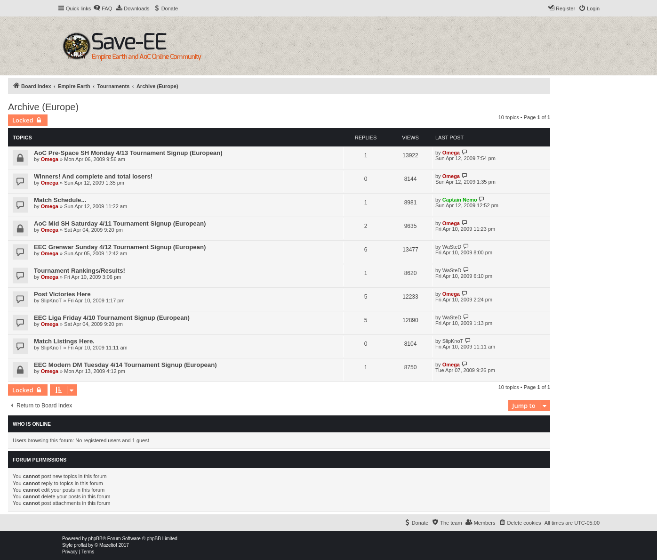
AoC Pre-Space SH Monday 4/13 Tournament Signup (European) (128, 152)
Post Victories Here (62, 294)
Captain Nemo (459, 200)
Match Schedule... (60, 199)
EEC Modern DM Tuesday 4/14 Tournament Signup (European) (125, 364)
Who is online (32, 424)
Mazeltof (108, 545)
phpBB (95, 538)
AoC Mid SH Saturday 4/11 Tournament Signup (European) (120, 223)
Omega (49, 159)
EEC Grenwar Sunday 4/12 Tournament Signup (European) (120, 247)
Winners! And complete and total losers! (93, 176)
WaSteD (452, 247)
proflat (80, 545)
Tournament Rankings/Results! (79, 270)
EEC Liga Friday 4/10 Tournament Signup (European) (112, 317)
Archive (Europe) (43, 107)
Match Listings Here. (64, 341)
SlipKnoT (51, 300)
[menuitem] (102, 8)
